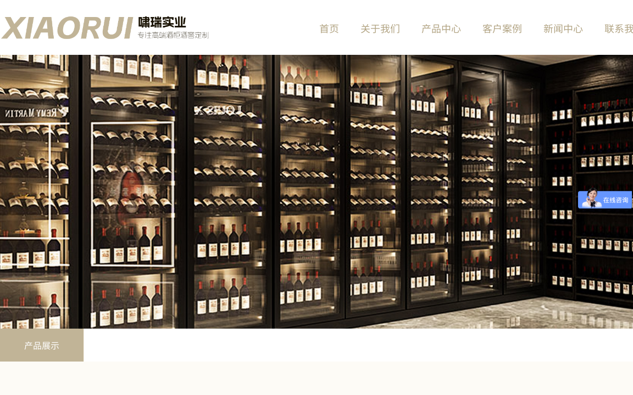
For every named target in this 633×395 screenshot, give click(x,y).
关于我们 (380, 28)
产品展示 (41, 345)
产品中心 (441, 28)
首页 (329, 28)
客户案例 (502, 28)
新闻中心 (563, 28)
